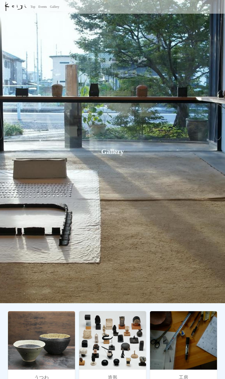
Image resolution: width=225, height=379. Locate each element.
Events (42, 6)
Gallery (54, 6)
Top (32, 6)
